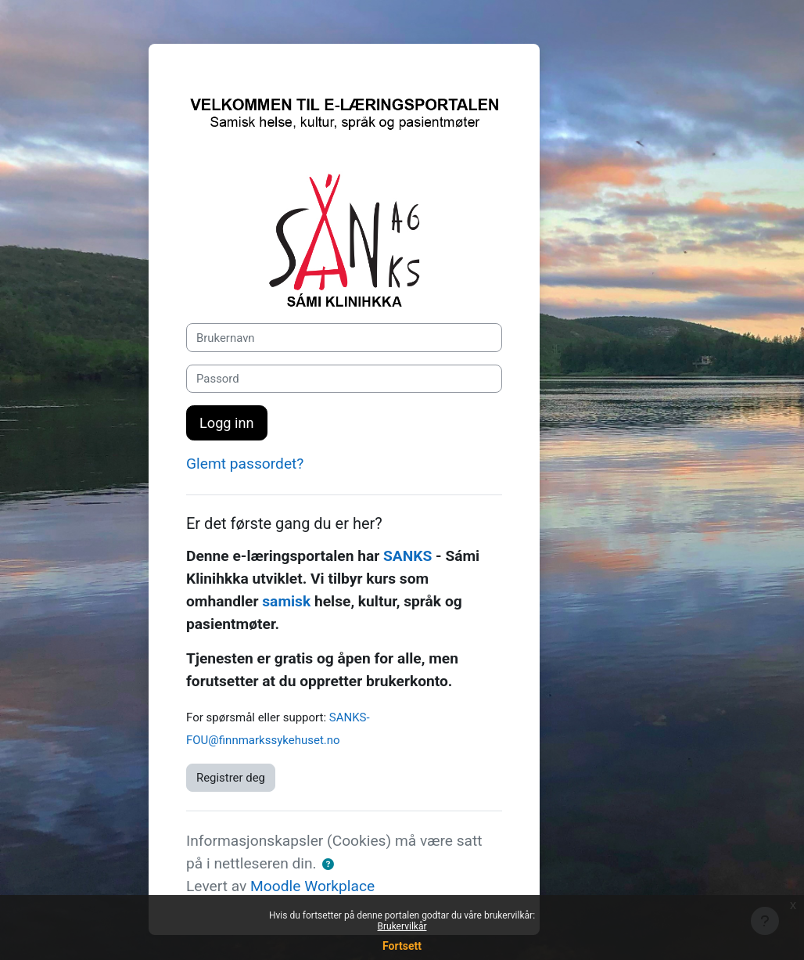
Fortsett (402, 946)
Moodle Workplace (312, 886)
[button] (328, 864)
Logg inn (226, 423)
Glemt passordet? (244, 464)
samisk (286, 601)
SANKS (407, 556)
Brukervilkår (402, 926)
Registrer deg (230, 778)
